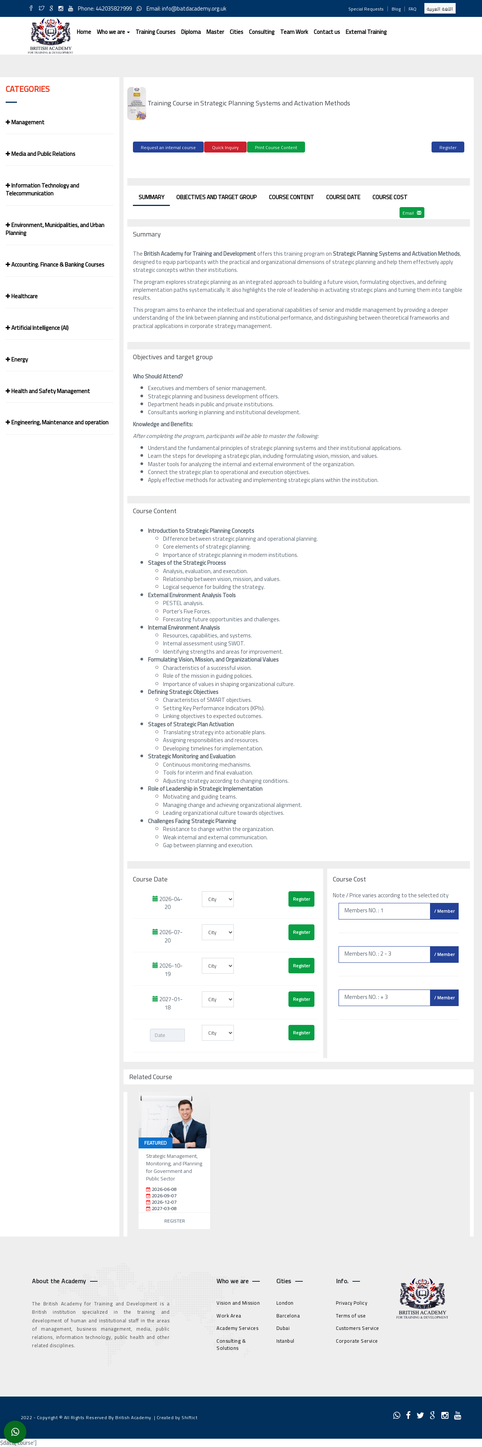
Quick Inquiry (225, 147)
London (285, 1302)
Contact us (327, 31)
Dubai (283, 1327)
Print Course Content (276, 147)
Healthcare (22, 296)
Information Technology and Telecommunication (42, 189)
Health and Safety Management (48, 391)
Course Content (291, 196)
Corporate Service (357, 1339)
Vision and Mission (238, 1302)
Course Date (343, 196)
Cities (236, 31)
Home (84, 31)
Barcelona (288, 1314)
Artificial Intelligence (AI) (37, 327)
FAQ (412, 9)
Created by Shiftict (177, 1416)
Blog (396, 9)
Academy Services (237, 1327)
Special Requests (366, 9)
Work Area (229, 1314)
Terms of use (351, 1314)
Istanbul (285, 1339)
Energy (17, 359)
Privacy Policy (351, 1302)
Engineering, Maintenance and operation (57, 422)
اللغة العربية (440, 9)
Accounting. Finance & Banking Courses (55, 264)
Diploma (191, 31)
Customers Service (357, 1327)
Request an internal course (168, 147)
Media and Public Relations (40, 153)
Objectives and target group (216, 196)
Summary (151, 196)
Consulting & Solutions (231, 1343)
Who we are (113, 31)
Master (215, 31)
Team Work (294, 31)
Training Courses (155, 31)
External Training (366, 31)
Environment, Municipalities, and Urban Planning (55, 229)
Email (412, 211)
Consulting (262, 31)
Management (25, 122)
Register (447, 147)
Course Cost (389, 196)
